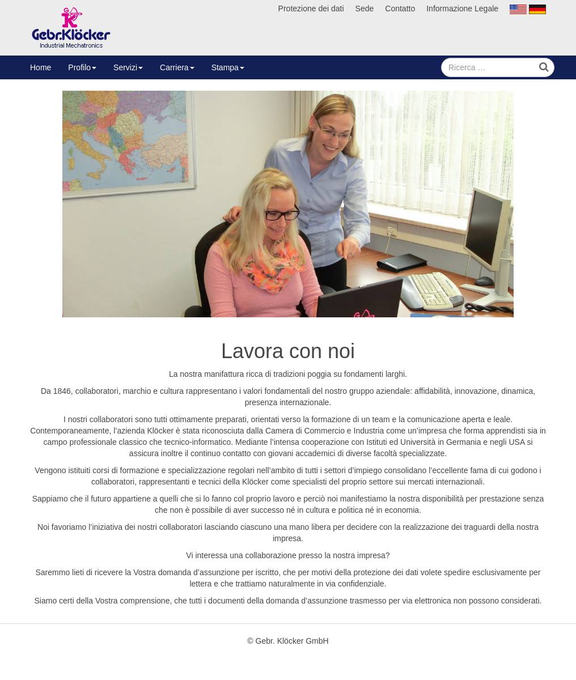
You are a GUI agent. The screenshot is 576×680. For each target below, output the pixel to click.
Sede (364, 8)
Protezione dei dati (311, 8)
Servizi (128, 67)
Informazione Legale (462, 8)
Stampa (227, 67)
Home (40, 67)
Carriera (177, 67)
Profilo (82, 67)
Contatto (400, 8)
